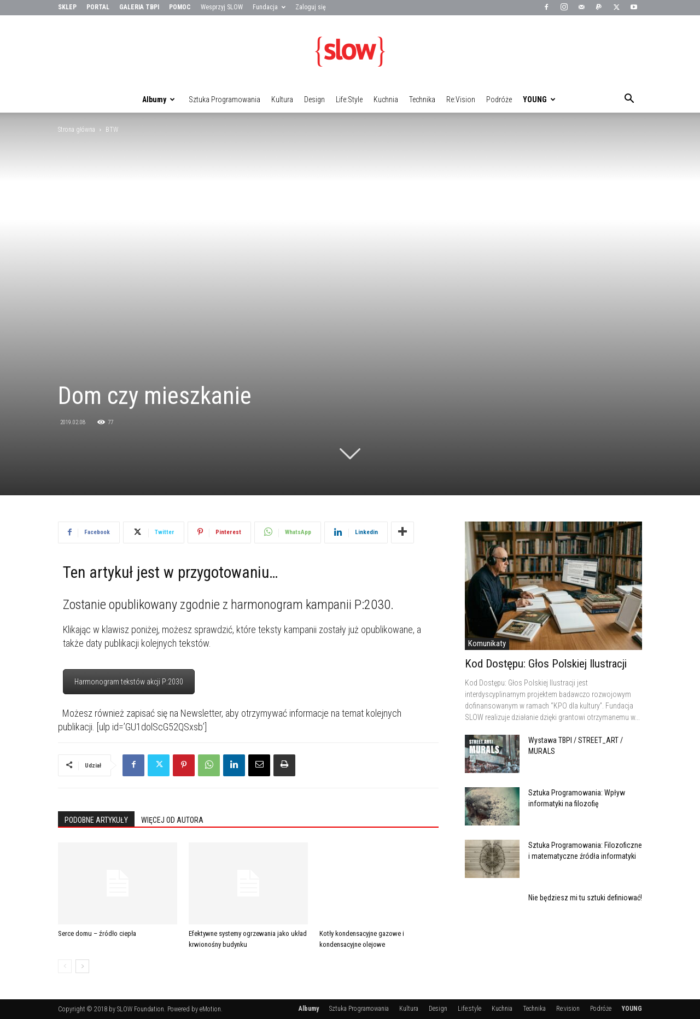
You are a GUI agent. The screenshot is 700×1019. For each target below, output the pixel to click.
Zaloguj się (310, 7)
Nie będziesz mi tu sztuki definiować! (585, 897)
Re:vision (460, 99)
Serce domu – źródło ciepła (97, 933)
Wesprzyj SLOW (222, 7)
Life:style (349, 99)
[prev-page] (65, 966)
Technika (422, 99)
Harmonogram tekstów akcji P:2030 (128, 681)
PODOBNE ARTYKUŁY (96, 820)
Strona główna (76, 129)
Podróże (499, 99)
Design (314, 99)
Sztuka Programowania (224, 99)
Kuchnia (386, 99)
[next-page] (82, 966)
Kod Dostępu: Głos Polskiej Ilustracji (546, 663)
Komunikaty (487, 643)
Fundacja (269, 7)
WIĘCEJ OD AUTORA (172, 820)
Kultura (282, 99)
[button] (629, 100)
